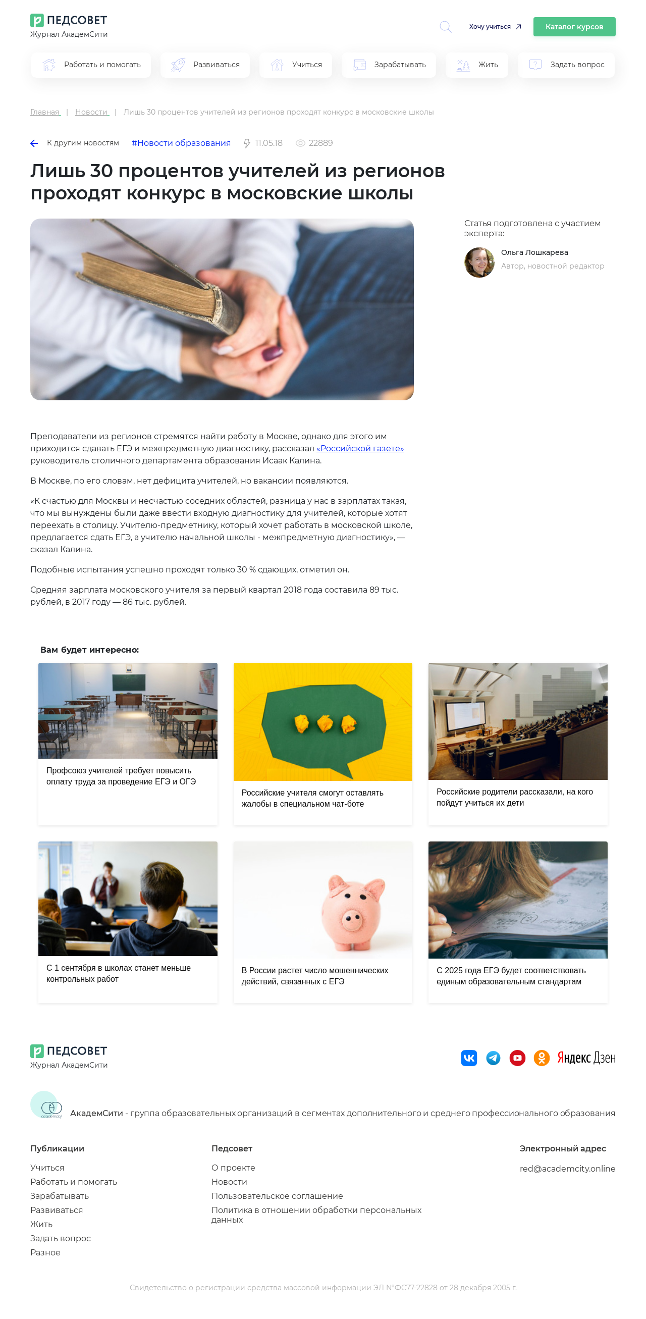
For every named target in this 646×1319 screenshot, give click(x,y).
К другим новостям (74, 142)
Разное (45, 1252)
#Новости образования (181, 143)
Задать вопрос (60, 1238)
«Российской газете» (360, 448)
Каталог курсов (575, 26)
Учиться (47, 1168)
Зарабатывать (59, 1196)
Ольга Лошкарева (534, 252)
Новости (229, 1182)
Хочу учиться (490, 26)
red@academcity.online (568, 1169)
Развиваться (56, 1210)
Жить (41, 1224)
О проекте (233, 1168)
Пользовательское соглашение (277, 1196)
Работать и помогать (73, 1182)
